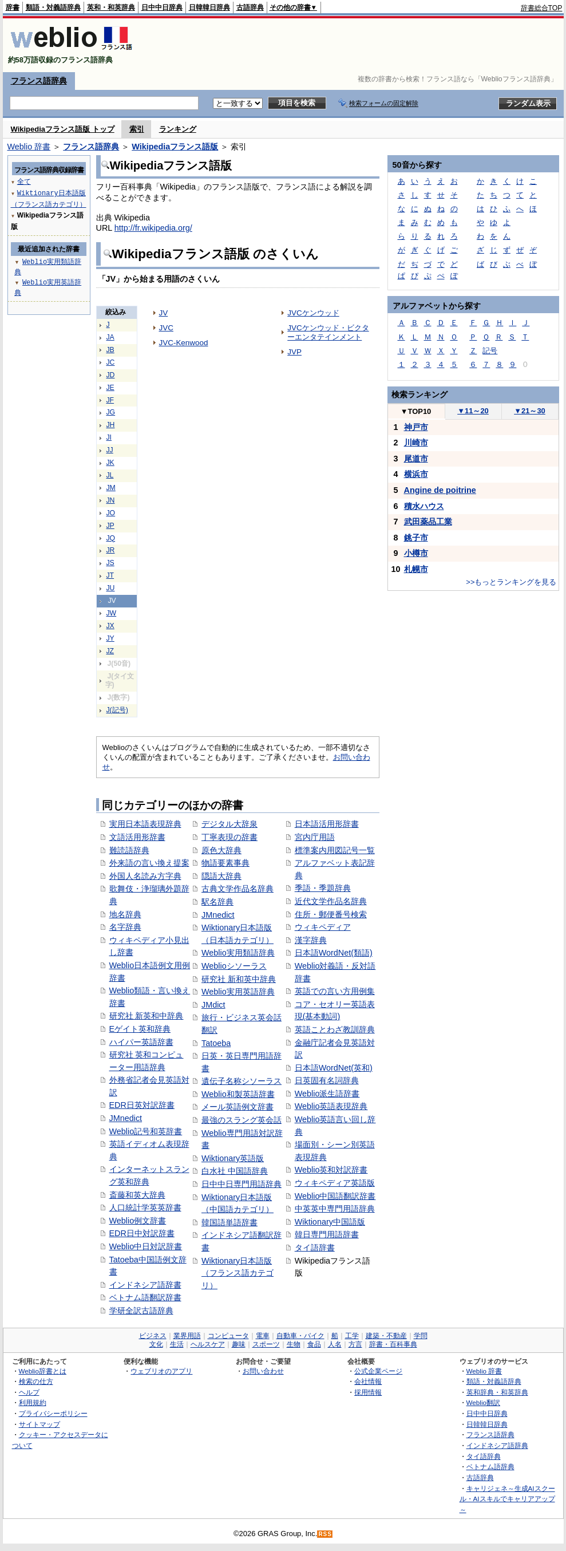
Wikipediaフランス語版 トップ (62, 129)
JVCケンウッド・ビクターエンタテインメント (328, 332)
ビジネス (153, 1335)
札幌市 (416, 569)
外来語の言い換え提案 (149, 862)
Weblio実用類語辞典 (238, 952)
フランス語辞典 (39, 80)
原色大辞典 (221, 850)
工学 (352, 1335)
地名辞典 (125, 914)
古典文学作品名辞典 (237, 888)
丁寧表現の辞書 (229, 837)
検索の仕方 (36, 1381)
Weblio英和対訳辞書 (331, 1169)
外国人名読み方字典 (145, 876)
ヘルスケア (208, 1344)
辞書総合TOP (542, 8)
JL (110, 475)
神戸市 (416, 427)
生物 (293, 1344)
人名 (335, 1344)
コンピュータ (228, 1335)
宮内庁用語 (315, 837)
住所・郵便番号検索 (331, 914)
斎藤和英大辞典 (137, 1194)
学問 (421, 1335)
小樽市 (416, 553)
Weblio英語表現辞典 (331, 1106)
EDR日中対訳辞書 (142, 1233)
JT (110, 575)
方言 (355, 1344)
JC (110, 362)
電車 (263, 1335)
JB (110, 350)
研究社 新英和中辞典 (146, 1015)
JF (110, 400)
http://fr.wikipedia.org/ (153, 227)
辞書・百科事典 (393, 1344)
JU (110, 588)
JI (109, 437)
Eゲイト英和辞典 (140, 1028)
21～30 (529, 411)
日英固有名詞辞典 (327, 1080)
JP (110, 526)
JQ (111, 538)
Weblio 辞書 (29, 146)
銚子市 (416, 537)
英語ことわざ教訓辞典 (335, 1029)
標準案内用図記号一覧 (335, 850)
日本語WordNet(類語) (334, 952)
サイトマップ (39, 1424)
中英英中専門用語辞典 (335, 1208)
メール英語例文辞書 (237, 1106)
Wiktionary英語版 (232, 1158)
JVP (294, 352)
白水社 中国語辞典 (234, 1170)
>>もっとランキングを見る (511, 582)
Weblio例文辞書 (138, 1220)
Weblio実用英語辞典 (238, 991)
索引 (136, 129)
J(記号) (117, 710)
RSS (325, 1534)
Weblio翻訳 (483, 1402)
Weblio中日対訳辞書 (146, 1246)
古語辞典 (250, 7)
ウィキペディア (323, 927)
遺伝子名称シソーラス (241, 1081)
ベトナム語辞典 (490, 1466)
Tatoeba (216, 1043)
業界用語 (187, 1335)
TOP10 (416, 411)
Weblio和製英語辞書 (238, 1094)
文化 (156, 1344)
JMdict (213, 1004)
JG (111, 412)
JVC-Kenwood (183, 342)
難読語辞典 (129, 850)
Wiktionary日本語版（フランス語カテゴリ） (237, 1273)
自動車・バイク (300, 1335)
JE (110, 388)
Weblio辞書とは (42, 1371)
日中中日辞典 (162, 7)
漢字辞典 (311, 940)
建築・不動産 (386, 1335)
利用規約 (32, 1402)
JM (111, 488)
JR (110, 550)
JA (110, 337)
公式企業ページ (378, 1371)
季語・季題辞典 (323, 888)
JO (111, 513)
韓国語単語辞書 (229, 1222)
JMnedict (126, 1118)
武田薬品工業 (428, 521)
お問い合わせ (263, 1371)
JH (110, 425)
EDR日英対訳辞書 (142, 1105)
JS (110, 563)
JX (110, 626)
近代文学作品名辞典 (331, 901)
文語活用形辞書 (137, 837)
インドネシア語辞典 (497, 1445)
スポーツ (266, 1344)
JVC (166, 327)
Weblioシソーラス (234, 965)
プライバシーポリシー (53, 1413)
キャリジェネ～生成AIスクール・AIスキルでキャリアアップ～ (507, 1499)
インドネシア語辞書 (145, 1284)
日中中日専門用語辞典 (241, 1184)
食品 (314, 1344)
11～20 (473, 411)
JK (110, 463)
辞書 (12, 7)
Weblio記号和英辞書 (146, 1131)
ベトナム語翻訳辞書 (145, 1297)
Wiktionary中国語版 (330, 1221)
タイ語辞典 (483, 1456)
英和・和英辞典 (111, 7)
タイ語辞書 (315, 1247)
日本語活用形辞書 (327, 823)
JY (110, 638)
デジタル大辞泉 (229, 823)
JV (163, 313)
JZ (110, 651)
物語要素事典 (225, 862)
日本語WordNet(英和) (334, 1067)
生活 (177, 1344)
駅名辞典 (217, 901)
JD (110, 375)
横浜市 (416, 474)
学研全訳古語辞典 (141, 1310)
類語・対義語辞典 (53, 7)
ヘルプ (29, 1392)
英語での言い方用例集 (335, 991)
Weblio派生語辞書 (327, 1093)
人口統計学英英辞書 (145, 1207)
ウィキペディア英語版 (335, 1182)
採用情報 (368, 1392)
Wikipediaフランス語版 (175, 146)
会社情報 (368, 1381)
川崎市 (416, 442)
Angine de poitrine (440, 490)
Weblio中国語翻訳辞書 (335, 1196)
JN (110, 500)
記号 (489, 350)
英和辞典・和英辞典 (497, 1392)
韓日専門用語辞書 (327, 1234)
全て (24, 181)
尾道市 (416, 458)
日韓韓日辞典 (209, 7)
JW (111, 613)
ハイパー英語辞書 (141, 1042)
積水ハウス (424, 506)
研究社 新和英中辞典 (238, 979)
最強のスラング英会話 (241, 1119)
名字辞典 (125, 927)
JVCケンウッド (313, 313)
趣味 (239, 1344)
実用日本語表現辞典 (145, 823)
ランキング (177, 129)
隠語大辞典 (221, 876)
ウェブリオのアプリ (161, 1371)
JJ (109, 450)
